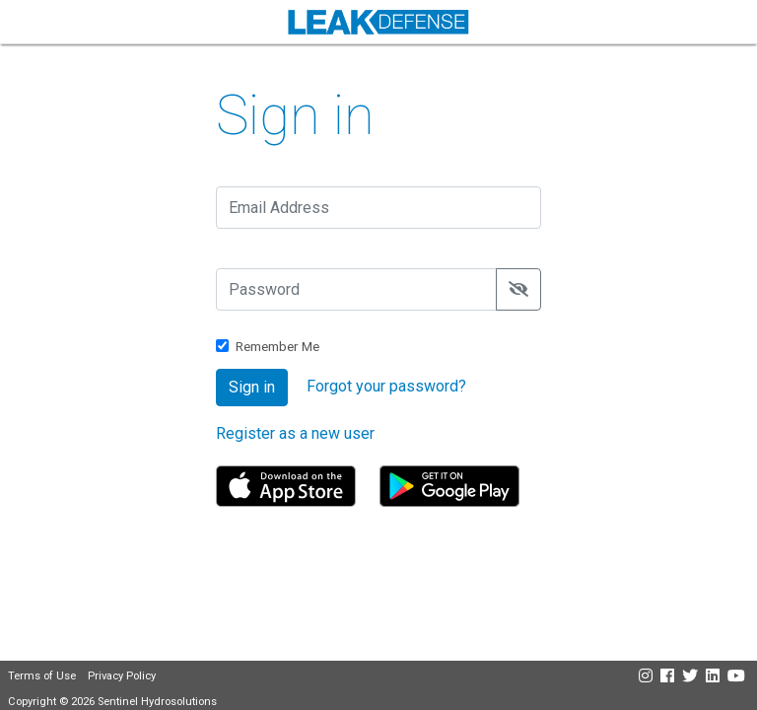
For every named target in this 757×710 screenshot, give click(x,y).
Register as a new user (295, 433)
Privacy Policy (122, 676)
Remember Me (277, 346)
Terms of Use (42, 676)
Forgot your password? (386, 386)
